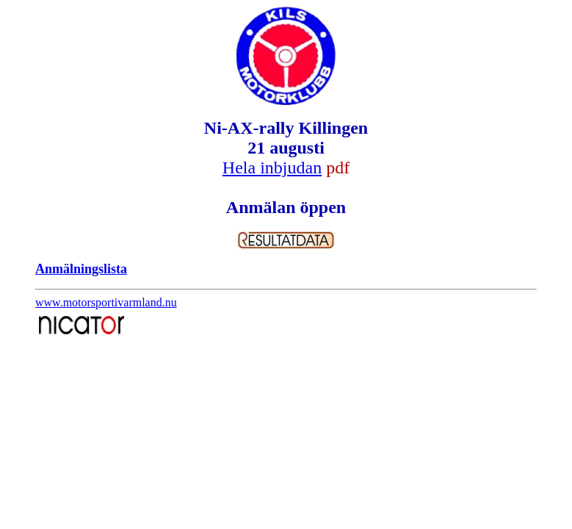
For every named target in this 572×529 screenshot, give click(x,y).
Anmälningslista (81, 269)
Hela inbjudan (272, 167)
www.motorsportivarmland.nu (106, 302)
